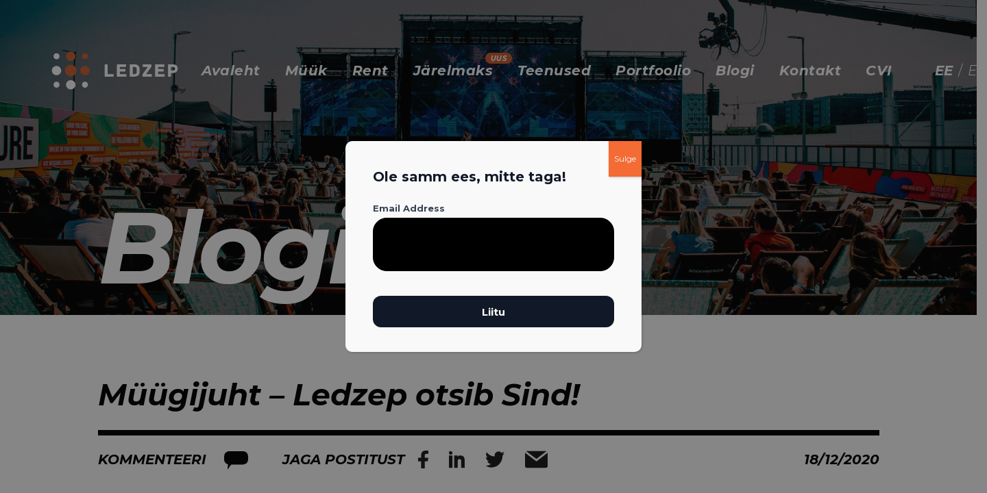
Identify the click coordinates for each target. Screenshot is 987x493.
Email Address (409, 208)
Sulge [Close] (625, 158)
